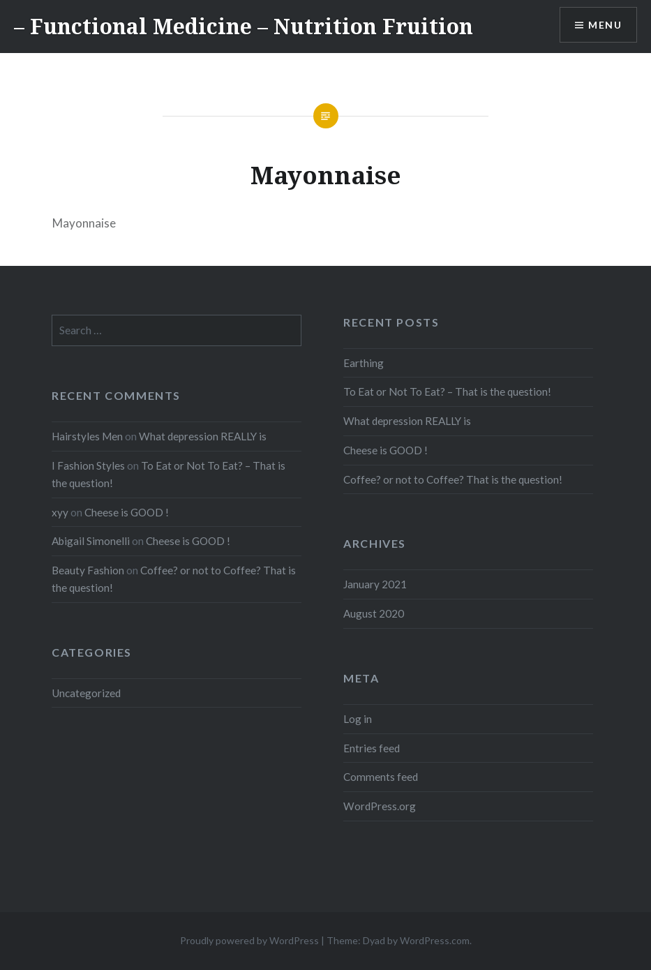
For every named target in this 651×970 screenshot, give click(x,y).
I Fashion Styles (88, 465)
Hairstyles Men (87, 436)
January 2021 (375, 584)
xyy (60, 512)
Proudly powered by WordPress (249, 940)
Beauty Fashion (88, 570)
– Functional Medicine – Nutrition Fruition (243, 26)
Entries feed (371, 748)
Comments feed (380, 776)
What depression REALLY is (407, 421)
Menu (605, 25)
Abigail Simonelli (91, 541)
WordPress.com (435, 940)
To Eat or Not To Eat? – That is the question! (447, 391)
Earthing (363, 363)
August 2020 (373, 613)
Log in (357, 718)
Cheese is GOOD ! (385, 450)
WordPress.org (379, 806)
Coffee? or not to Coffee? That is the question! (452, 479)
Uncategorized (86, 693)
